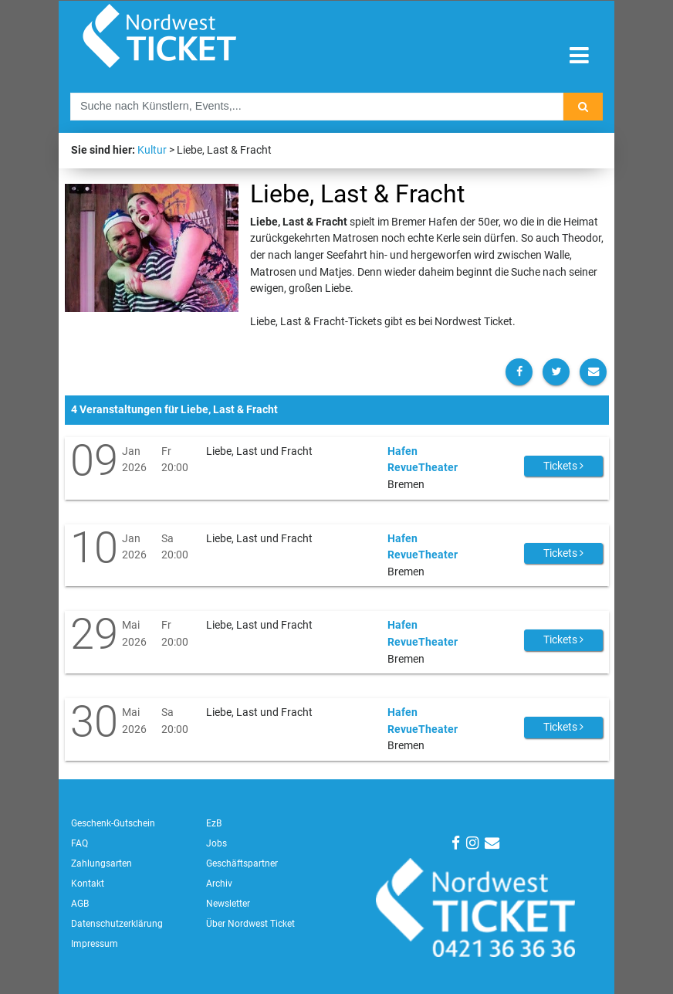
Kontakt (87, 883)
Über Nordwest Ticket (250, 923)
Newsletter (228, 903)
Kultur (152, 150)
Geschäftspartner (242, 863)
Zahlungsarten (101, 863)
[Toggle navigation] (579, 56)
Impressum (94, 943)
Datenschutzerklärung (117, 923)
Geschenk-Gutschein (113, 823)
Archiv (219, 883)
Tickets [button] (563, 466)
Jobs (216, 843)
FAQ (79, 843)
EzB (214, 823)
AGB (80, 903)
